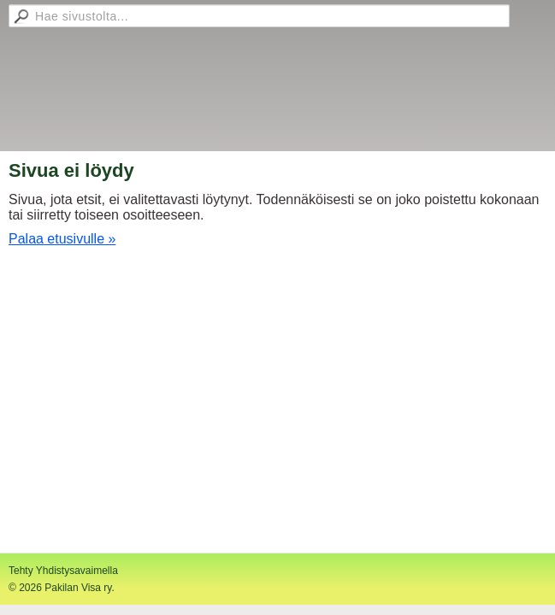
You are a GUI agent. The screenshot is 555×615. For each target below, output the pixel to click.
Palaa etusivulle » (62, 238)
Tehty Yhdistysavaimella (63, 571)
